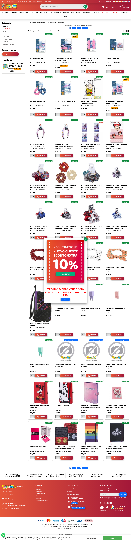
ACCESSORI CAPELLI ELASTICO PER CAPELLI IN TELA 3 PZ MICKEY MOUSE (116, 188)
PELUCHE (5, 27)
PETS (65, 17)
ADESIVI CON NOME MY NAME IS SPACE (91, 366)
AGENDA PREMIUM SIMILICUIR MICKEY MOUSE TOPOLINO (116, 448)
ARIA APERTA (75, 13)
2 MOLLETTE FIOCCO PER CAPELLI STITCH (89, 60)
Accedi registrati (72, 490)
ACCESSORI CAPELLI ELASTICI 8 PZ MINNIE (116, 146)
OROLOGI (6, 37)
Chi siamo (38, 499)
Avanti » (85, 29)
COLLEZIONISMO (8, 45)
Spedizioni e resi (40, 494)
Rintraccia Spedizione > (78, 508)
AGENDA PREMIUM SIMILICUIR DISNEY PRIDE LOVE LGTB (91, 448)
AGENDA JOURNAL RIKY (38, 447)
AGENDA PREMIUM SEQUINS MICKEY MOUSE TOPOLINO (65, 448)
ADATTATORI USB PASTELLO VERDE (39, 366)
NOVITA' (14, 13)
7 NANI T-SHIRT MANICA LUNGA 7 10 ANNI (89, 103)
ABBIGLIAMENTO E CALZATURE (59, 13)
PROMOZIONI (23, 13)
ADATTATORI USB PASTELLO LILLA (90, 310)
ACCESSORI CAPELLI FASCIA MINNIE (116, 269)
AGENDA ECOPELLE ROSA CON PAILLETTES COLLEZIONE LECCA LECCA (116, 408)
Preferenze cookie (65, 535)
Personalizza (91, 538)
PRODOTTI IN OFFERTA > (13, 509)
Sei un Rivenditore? (105, 1)
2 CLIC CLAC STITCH (36, 59)
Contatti (38, 490)
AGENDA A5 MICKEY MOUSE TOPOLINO (39, 407)
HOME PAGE (6, 13)
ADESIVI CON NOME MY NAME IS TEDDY (116, 366)
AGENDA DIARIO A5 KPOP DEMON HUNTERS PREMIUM (90, 407)
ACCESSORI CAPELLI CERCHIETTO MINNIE (37, 146)
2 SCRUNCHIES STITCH (37, 102)
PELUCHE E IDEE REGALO (110, 13)
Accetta (112, 538)
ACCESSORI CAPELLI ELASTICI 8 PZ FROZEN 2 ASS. (91, 146)
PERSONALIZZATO (9, 40)
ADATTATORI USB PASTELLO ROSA (115, 310)
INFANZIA (43, 13)
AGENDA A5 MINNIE (62, 406)
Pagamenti (39, 492)
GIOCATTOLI (34, 13)
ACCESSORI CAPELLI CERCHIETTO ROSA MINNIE (64, 146)
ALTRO (5, 32)
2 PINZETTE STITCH (112, 59)
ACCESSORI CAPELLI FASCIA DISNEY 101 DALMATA (90, 269)
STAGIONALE (86, 13)
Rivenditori (39, 496)
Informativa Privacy (42, 501)
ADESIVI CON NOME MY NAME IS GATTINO (65, 366)
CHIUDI (129, 537)
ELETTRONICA (124, 13)
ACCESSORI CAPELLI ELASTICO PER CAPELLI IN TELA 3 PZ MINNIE (91, 229)
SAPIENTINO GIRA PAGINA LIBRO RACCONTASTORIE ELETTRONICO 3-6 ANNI (16, 65)
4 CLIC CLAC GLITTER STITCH (65, 102)
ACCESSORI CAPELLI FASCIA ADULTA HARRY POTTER (39, 269)
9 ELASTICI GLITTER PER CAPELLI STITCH (114, 103)
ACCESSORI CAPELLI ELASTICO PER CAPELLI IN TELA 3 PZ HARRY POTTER (40, 188)
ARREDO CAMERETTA (9, 35)
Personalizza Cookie (73, 495)
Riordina (69, 492)
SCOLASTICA (96, 13)
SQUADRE (6, 42)
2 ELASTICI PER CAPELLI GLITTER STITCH (63, 60)
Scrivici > (74, 504)
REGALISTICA (6, 29)
